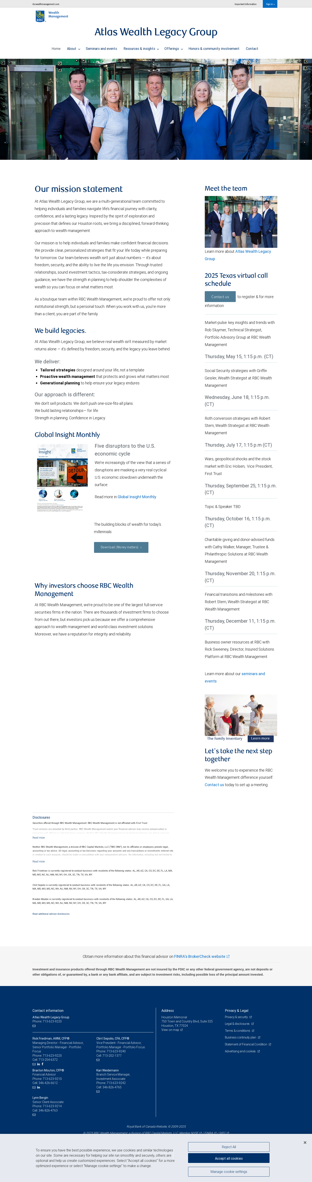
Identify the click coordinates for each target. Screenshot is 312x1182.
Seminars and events (101, 47)
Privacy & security (237, 1017)
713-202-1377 (112, 1056)
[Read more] (38, 837)
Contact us (220, 297)
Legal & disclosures (237, 1024)
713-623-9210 (52, 1079)
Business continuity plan (241, 1037)
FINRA (208, 1133)
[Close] (305, 1142)
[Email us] (34, 1026)
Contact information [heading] (47, 1010)
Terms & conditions (238, 1031)
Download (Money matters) (122, 547)
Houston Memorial (174, 1017)
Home (56, 47)
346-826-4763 (48, 1110)
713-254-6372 (48, 1060)
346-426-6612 (48, 1083)
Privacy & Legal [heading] (236, 1010)
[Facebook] (43, 1064)
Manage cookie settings (229, 1172)
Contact (252, 47)
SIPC (222, 1133)
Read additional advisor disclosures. (51, 913)
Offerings (173, 47)
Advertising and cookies (240, 1051)
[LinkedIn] (39, 1064)
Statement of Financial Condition (246, 1044)
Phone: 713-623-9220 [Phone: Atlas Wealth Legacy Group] (47, 1021)
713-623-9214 (52, 1106)
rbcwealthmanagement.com (45, 4)
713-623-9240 (116, 1051)
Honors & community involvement (213, 47)
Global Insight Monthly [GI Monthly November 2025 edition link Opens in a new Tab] (137, 496)
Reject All (229, 1147)
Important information (246, 4)
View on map (170, 1030)
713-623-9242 (116, 1083)
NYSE (194, 1133)
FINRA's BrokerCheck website (199, 956)
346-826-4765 (112, 1087)
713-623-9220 (52, 1056)
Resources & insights (141, 47)
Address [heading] (167, 1010)
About (73, 47)
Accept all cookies (229, 1158)
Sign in (270, 4)
